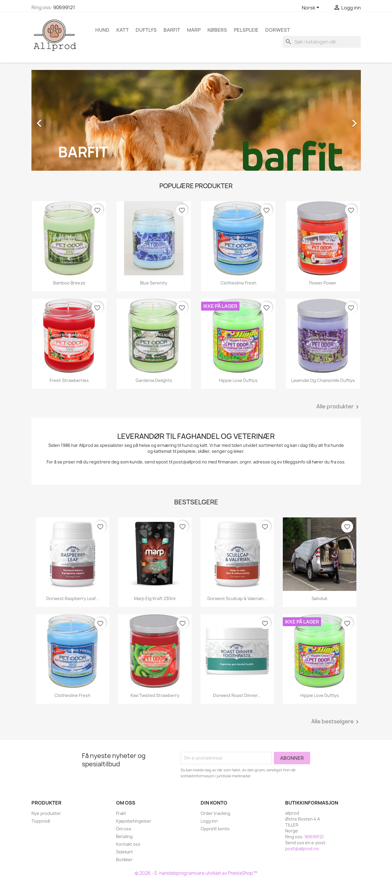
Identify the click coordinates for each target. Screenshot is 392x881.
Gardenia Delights (154, 380)
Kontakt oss (128, 844)
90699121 (64, 7)
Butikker (124, 859)
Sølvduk (319, 598)
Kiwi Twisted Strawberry (155, 695)
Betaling (124, 836)
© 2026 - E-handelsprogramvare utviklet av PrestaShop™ (196, 873)
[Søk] (322, 42)
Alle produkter (338, 406)
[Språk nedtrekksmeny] (311, 8)
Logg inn (209, 821)
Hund (102, 30)
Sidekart (124, 852)
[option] (196, 120)
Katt (122, 30)
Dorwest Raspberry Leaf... (72, 598)
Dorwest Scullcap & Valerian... (237, 598)
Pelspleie (246, 30)
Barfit (172, 30)
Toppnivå (40, 821)
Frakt (121, 813)
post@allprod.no (302, 848)
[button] (56, 120)
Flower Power (323, 283)
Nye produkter (46, 813)
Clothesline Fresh (238, 283)
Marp (194, 30)
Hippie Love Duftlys (238, 380)
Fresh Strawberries (69, 380)
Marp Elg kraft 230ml (154, 598)
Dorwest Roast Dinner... (237, 695)
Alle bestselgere (336, 721)
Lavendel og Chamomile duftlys (323, 380)
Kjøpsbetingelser (133, 821)
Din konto (214, 803)
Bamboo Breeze (69, 283)
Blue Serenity (153, 283)
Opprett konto (215, 829)
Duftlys (146, 30)
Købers (217, 30)
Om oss (123, 829)
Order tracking (215, 813)
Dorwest (277, 30)
